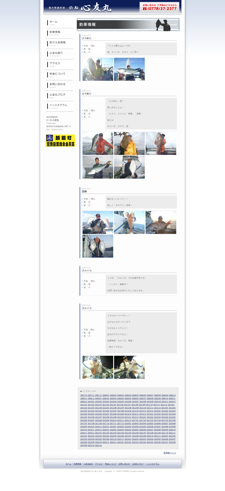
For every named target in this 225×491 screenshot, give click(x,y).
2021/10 (164, 433)
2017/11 (113, 423)
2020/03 (120, 430)
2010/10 (157, 401)
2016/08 (98, 420)
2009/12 (83, 401)
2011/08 (134, 404)
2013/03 (83, 411)
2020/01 (105, 430)
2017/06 (172, 420)
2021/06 (135, 433)
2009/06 (135, 398)
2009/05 (128, 398)
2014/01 (157, 411)
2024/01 (128, 439)
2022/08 (135, 436)
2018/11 (98, 426)
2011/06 (120, 404)
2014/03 (172, 411)
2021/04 (120, 433)
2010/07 (135, 401)
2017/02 (142, 420)
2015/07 (98, 417)
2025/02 (128, 442)
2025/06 (157, 442)
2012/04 (98, 408)
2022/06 (120, 436)
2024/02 (135, 439)
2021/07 (142, 433)
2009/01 (98, 398)
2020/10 (172, 430)
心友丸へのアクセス (59, 65)
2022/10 (150, 436)
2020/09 (164, 430)
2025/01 (120, 442)
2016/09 (105, 420)
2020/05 (135, 430)
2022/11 (157, 436)
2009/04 (120, 398)
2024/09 (91, 442)
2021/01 (98, 433)
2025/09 (83, 445)
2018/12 (105, 426)
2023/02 (172, 436)
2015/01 (150, 414)
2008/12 (91, 398)
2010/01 (91, 401)
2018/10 (91, 426)
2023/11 (120, 439)
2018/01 (128, 423)
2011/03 (98, 404)
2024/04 (150, 439)
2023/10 (113, 439)
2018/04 (142, 423)
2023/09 (105, 439)
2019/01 (113, 426)
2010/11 (164, 401)
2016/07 (91, 420)
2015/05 (83, 417)
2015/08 (105, 417)
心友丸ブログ (59, 96)
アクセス (99, 464)
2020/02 (113, 430)
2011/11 (156, 404)
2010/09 (150, 401)
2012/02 (83, 408)
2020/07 (150, 430)
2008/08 (157, 395)
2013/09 (128, 411)
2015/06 (91, 417)
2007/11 (91, 395)
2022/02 (91, 436)
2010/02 (98, 401)
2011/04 (105, 404)
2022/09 (142, 436)
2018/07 (164, 423)
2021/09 (157, 433)
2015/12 (135, 417)
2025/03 (135, 442)
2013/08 (120, 411)
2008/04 (128, 395)
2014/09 (120, 414)
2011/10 (149, 404)
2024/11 (105, 442)
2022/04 (105, 436)
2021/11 (172, 433)
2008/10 (172, 395)
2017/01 (135, 420)
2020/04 (128, 430)
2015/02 (157, 414)
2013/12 (150, 411)
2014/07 (105, 414)
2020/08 (157, 430)
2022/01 (83, 436)
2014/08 (113, 414)
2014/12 (142, 414)
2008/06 (142, 395)
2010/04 (113, 401)
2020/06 (142, 430)
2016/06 (83, 420)
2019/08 (164, 426)
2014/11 (135, 414)
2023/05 (98, 439)
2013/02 (172, 408)
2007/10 (83, 395)
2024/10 (98, 442)
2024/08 (83, 442)
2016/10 (113, 420)
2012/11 (150, 408)
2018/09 (83, 426)
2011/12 (163, 404)
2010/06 (128, 401)
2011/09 (142, 404)
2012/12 (157, 408)
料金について (59, 75)
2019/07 (157, 426)
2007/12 (98, 395)
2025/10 (91, 445)
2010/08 (142, 401)
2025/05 (150, 442)
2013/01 (164, 408)
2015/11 (128, 417)
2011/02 (91, 404)
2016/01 (142, 417)
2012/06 (113, 408)
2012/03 (91, 408)
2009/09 (157, 398)
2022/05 (113, 436)
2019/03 (128, 426)
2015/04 (172, 414)
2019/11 (91, 430)
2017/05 (164, 420)
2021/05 (128, 433)
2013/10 (135, 411)
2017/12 (120, 423)
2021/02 (105, 433)
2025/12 (98, 445)
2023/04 (91, 439)
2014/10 (128, 414)
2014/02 (164, 411)
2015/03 (164, 414)
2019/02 (120, 426)
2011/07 (127, 404)
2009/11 (172, 398)
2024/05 (157, 439)
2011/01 (83, 404)
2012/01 (171, 404)
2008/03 (120, 395)
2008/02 (113, 395)
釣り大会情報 (59, 44)
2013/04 (91, 411)
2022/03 (98, 436)
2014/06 (98, 414)
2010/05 (120, 401)
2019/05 (142, 426)
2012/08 (128, 408)
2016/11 (120, 420)
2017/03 (150, 420)
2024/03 (142, 439)
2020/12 (91, 433)
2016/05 (172, 417)
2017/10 (105, 423)
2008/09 (164, 395)
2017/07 (83, 423)
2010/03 (105, 401)
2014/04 (83, 414)
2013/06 (105, 411)
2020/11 (83, 433)
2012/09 (135, 408)
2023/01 (164, 436)
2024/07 (172, 439)
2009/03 (113, 398)
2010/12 (172, 401)
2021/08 (150, 433)
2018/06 (157, 423)
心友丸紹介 (59, 54)
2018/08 (172, 423)
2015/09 (113, 417)
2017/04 (157, 420)
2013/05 (98, 411)
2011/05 (113, 404)
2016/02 (150, 417)
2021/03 (113, 433)
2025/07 (164, 442)
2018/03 (135, 423)
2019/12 (98, 430)
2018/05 (150, 423)
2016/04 (164, 417)
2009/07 (142, 398)
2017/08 (91, 423)
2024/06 (164, 439)
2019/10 (83, 430)
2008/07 (150, 395)
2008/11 (83, 398)
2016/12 (128, 420)
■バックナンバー (88, 391)
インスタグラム (59, 106)
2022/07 (128, 436)
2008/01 (105, 395)
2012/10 (142, 408)
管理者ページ (170, 453)
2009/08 (150, 398)
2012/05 (105, 408)
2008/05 (135, 395)
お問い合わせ (59, 86)
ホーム (59, 23)
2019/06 (150, 426)
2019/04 (135, 426)
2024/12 (113, 442)
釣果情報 (59, 33)
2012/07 (120, 408)
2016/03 (157, 417)
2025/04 (142, 442)
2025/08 (172, 442)
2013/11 (142, 411)
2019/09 (172, 426)
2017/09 (98, 423)
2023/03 (83, 439)
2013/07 (113, 411)
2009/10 (164, 398)
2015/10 (120, 417)
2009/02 (105, 398)
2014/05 (91, 414)
